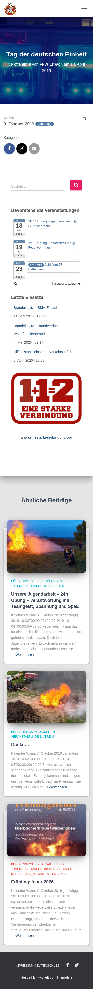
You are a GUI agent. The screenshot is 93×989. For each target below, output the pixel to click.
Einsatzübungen (48, 581)
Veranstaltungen (26, 736)
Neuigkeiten (54, 586)
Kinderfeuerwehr (59, 869)
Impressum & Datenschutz (37, 965)
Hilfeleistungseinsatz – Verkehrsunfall (42, 352)
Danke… (20, 744)
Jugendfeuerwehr (26, 586)
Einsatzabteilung (49, 864)
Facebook (67, 965)
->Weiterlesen (23, 655)
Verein (48, 736)
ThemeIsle (64, 977)
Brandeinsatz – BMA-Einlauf (35, 308)
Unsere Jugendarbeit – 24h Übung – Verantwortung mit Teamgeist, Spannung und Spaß (45, 600)
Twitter (76, 965)
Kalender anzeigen (66, 283)
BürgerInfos (22, 581)
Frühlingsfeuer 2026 (32, 881)
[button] (15, 283)
